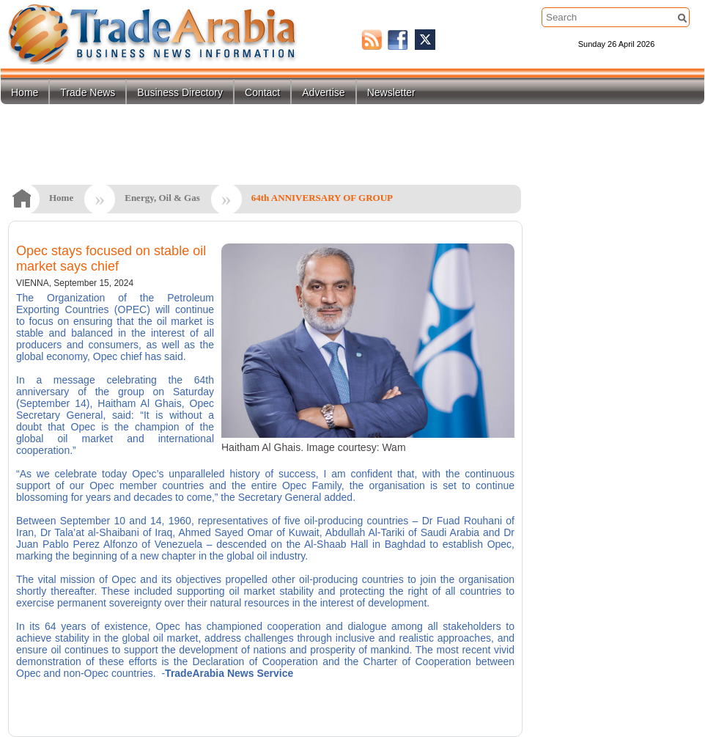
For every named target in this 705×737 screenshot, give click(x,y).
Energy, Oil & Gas (162, 197)
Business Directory (180, 92)
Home (24, 92)
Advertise (323, 92)
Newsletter (391, 92)
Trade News (87, 92)
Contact (262, 92)
